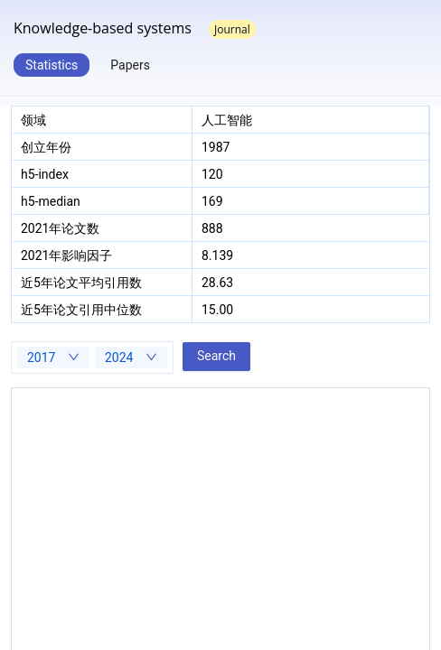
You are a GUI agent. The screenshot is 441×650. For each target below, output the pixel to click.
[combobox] (53, 357)
